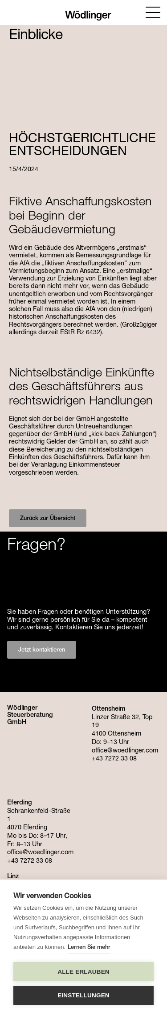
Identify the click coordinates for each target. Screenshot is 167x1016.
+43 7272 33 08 (29, 861)
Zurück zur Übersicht (47, 519)
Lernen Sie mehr (89, 948)
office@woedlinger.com (40, 853)
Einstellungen (83, 995)
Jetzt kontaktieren (41, 650)
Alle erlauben (83, 971)
